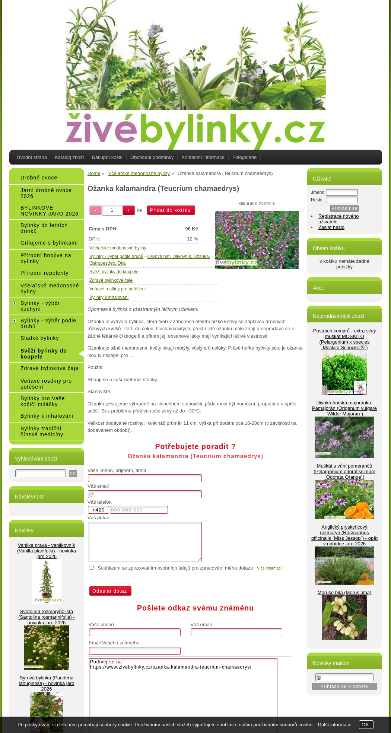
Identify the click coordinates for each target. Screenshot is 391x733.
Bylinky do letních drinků (44, 228)
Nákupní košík (107, 157)
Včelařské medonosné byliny (117, 248)
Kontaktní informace (203, 157)
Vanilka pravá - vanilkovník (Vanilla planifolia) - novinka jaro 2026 (46, 550)
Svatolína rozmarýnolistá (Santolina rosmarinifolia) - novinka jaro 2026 (46, 617)
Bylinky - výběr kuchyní (40, 306)
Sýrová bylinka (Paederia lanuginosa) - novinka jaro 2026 (46, 683)
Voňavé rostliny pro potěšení (117, 288)
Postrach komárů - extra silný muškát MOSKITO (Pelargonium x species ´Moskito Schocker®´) (344, 339)
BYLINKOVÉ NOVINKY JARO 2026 (49, 211)
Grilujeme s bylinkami (49, 243)
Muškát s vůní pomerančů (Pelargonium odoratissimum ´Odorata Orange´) (344, 471)
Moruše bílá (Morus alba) (345, 592)
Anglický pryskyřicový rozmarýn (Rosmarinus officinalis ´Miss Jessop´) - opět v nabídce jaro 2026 (344, 535)
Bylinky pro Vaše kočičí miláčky (42, 401)
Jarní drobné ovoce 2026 (46, 193)
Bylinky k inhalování (108, 297)
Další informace (335, 724)
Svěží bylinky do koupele (114, 271)
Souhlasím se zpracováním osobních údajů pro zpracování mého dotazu (175, 568)
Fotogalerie (244, 157)
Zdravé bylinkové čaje (111, 280)
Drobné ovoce (38, 178)
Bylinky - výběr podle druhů (116, 256)
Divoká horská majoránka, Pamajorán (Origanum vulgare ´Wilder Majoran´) (344, 408)
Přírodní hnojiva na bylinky (45, 258)
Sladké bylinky (39, 338)
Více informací (269, 568)
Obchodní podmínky (152, 157)
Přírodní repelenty (44, 273)
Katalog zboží (69, 157)
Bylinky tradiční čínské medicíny (41, 431)
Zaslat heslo (331, 227)
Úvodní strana (32, 157)
